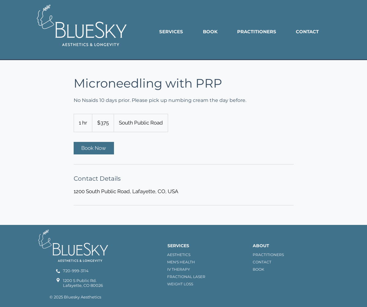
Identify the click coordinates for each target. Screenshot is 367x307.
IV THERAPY (178, 269)
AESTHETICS (178, 254)
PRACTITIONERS (268, 254)
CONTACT (262, 262)
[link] (94, 148)
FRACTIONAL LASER (186, 276)
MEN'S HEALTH (181, 262)
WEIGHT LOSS (180, 284)
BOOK (258, 269)
